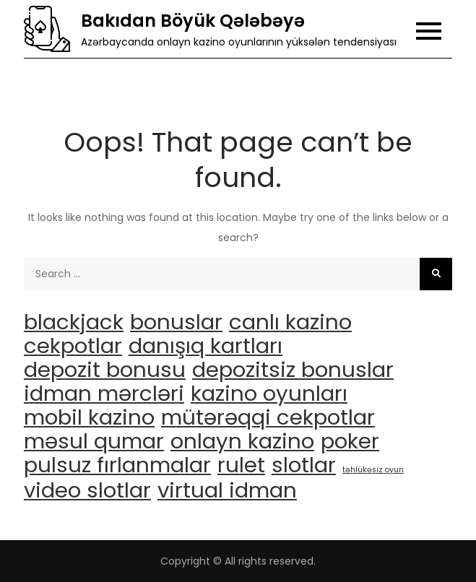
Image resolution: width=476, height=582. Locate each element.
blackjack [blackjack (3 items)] (74, 322)
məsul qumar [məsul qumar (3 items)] (94, 441)
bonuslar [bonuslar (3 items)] (176, 322)
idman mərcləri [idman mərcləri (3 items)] (104, 393)
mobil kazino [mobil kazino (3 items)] (89, 417)
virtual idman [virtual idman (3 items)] (227, 490)
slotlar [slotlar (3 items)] (304, 465)
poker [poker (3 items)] (350, 441)
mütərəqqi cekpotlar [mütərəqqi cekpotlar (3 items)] (268, 417)
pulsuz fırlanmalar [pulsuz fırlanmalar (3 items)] (117, 465)
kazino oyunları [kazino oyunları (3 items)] (269, 393)
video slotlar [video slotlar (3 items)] (87, 490)
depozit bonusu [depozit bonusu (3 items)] (105, 370)
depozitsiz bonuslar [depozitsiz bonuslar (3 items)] (293, 370)
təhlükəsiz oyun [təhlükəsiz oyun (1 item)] (373, 469)
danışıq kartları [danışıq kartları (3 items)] (205, 346)
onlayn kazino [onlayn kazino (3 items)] (242, 441)
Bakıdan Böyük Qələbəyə (193, 20)
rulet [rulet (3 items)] (241, 465)
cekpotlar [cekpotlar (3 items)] (73, 346)
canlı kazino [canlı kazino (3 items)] (290, 322)
